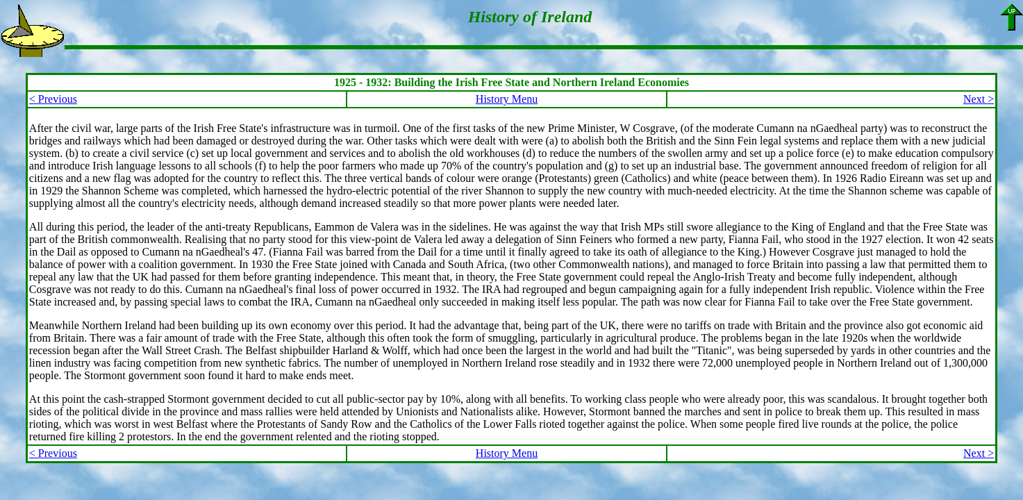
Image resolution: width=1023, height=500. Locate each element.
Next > (978, 99)
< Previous (53, 99)
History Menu (507, 99)
